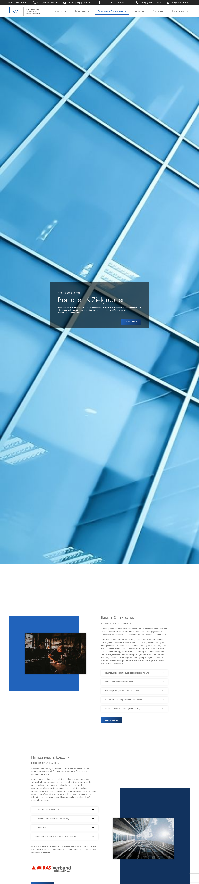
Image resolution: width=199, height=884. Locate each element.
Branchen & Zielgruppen (112, 11)
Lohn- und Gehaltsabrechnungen (119, 682)
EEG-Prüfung (41, 827)
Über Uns (60, 11)
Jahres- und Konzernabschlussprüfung (52, 818)
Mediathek (158, 11)
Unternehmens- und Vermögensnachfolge (123, 708)
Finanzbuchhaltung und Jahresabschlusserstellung (127, 673)
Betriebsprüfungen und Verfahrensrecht (122, 691)
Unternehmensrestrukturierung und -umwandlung (56, 836)
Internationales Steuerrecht (47, 809)
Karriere (139, 11)
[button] (134, 673)
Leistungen (82, 11)
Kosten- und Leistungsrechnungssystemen (123, 700)
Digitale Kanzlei (180, 11)
